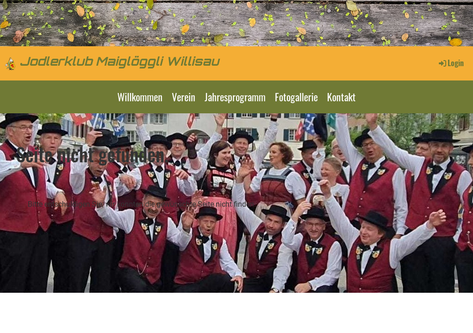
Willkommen (140, 96)
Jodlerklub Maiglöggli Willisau (119, 62)
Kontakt (341, 96)
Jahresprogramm (235, 96)
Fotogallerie (296, 96)
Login (450, 62)
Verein (183, 96)
